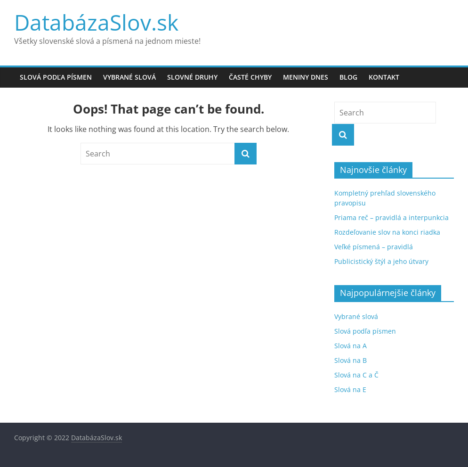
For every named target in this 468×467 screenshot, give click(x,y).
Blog (348, 77)
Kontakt (384, 77)
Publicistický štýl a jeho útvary (381, 261)
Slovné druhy (192, 77)
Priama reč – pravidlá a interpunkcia (391, 217)
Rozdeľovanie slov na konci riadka (387, 232)
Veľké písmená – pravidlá (373, 246)
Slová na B (350, 360)
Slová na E (350, 389)
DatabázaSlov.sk (96, 22)
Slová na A (350, 345)
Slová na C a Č (356, 374)
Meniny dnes (305, 77)
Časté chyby (250, 77)
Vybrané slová (129, 77)
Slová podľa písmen (56, 77)
